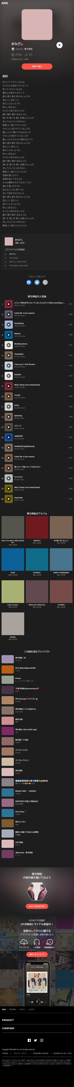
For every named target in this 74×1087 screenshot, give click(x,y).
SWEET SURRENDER (61, 573)
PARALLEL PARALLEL (37, 605)
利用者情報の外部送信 (40, 1053)
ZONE (13, 573)
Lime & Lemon (13, 605)
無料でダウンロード (37, 954)
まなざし (19, 240)
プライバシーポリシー (20, 1053)
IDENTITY (37, 541)
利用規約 (5, 1053)
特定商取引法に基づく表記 (63, 1053)
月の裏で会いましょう (61, 541)
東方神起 (28, 49)
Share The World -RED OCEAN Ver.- (13, 542)
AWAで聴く (37, 66)
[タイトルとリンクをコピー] (45, 282)
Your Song (13, 258)
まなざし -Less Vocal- (18, 262)
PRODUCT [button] (8, 1020)
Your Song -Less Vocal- (18, 266)
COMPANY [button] (8, 1028)
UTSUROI (61, 605)
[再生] (59, 45)
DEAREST (37, 573)
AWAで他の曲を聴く (37, 906)
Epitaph (13, 637)
